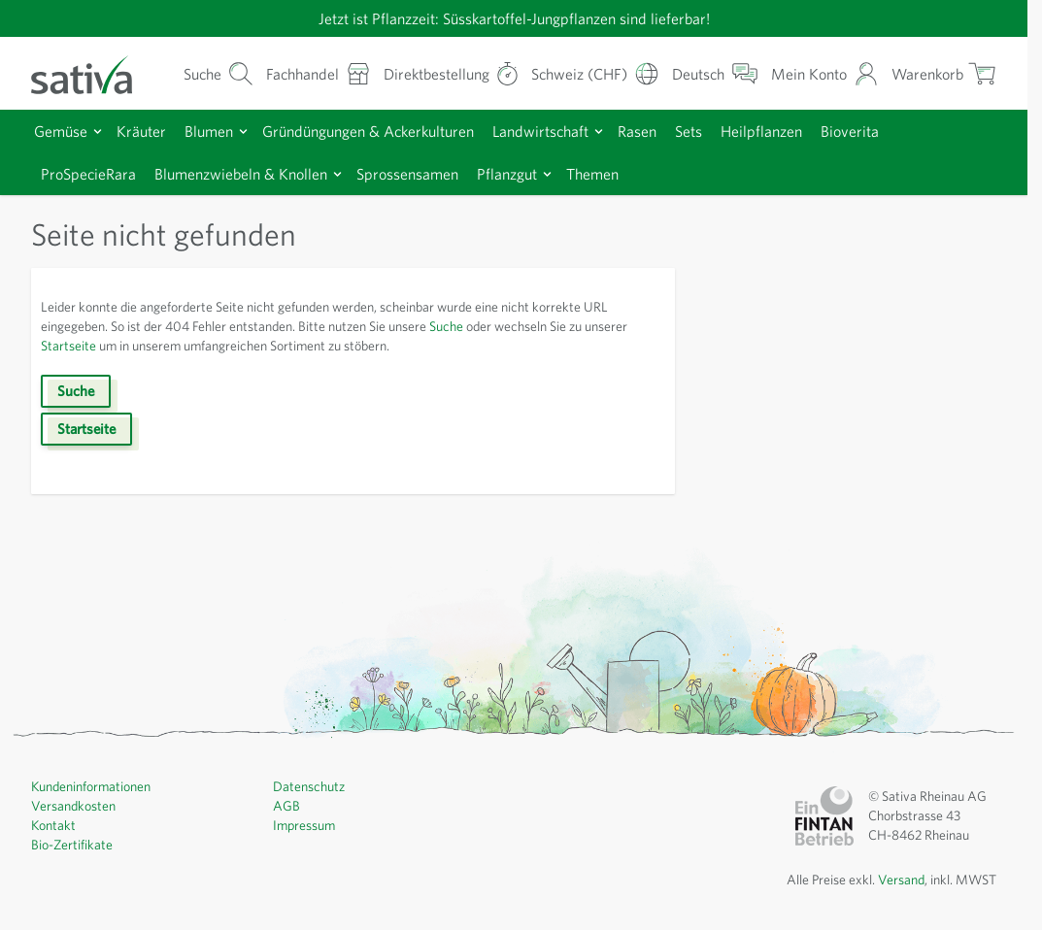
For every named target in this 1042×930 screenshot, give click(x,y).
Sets (725, 129)
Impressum (306, 824)
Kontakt (54, 824)
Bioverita (893, 129)
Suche (488, 325)
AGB (287, 805)
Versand (894, 878)
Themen (630, 172)
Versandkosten (76, 805)
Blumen (217, 129)
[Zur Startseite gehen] (93, 73)
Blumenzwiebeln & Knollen (257, 172)
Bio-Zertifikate (73, 843)
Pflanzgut (541, 172)
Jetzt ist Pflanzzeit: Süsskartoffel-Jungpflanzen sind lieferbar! (514, 18)
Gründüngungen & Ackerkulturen (385, 129)
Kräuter (146, 129)
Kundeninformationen (95, 785)
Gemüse (63, 129)
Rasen (669, 129)
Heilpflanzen (802, 129)
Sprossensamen (434, 172)
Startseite (119, 344)
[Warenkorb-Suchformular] (196, 73)
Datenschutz (311, 785)
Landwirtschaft (567, 129)
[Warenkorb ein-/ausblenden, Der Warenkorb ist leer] (942, 73)
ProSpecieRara (94, 172)
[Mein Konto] (823, 73)
